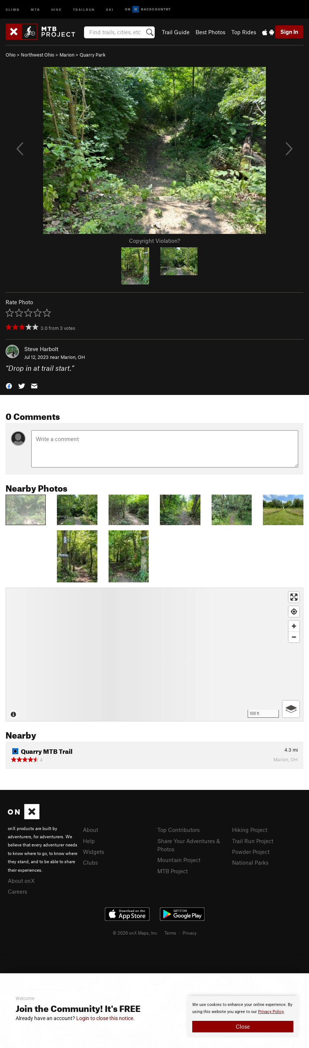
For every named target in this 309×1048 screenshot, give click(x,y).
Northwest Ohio (37, 55)
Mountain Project (178, 859)
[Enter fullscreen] (294, 597)
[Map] (154, 654)
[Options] (291, 709)
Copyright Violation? (154, 240)
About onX (21, 880)
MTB (35, 9)
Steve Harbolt (41, 348)
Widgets (93, 851)
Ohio (11, 55)
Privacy (190, 932)
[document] (242, 1016)
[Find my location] (294, 611)
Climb (13, 9)
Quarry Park (93, 55)
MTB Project (172, 871)
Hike (56, 9)
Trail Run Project (252, 841)
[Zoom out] (294, 636)
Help (89, 841)
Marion (66, 55)
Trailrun (84, 9)
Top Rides (243, 32)
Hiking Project (249, 829)
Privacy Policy (271, 1011)
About (90, 829)
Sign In (289, 31)
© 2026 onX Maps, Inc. (135, 932)
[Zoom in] (294, 626)
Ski (110, 9)
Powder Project (251, 851)
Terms (170, 932)
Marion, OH (73, 357)
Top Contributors (178, 829)
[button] (9, 385)
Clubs (90, 862)
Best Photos (210, 32)
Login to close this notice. (105, 1018)
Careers (17, 891)
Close (243, 1026)
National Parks (250, 862)
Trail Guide (176, 32)
